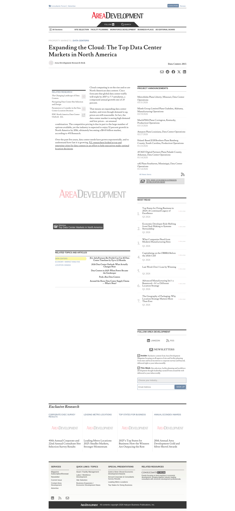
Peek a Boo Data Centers (109, 277)
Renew (183, 6)
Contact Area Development (56, 484)
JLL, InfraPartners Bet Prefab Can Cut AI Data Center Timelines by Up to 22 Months (109, 259)
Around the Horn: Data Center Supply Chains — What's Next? (109, 282)
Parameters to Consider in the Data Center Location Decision (66, 109)
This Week (161, 370)
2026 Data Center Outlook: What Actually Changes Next (109, 265)
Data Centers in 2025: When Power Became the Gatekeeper (109, 271)
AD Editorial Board (165, 30)
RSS (170, 340)
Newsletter (55, 477)
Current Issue (56, 480)
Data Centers (81, 40)
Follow (109, 24)
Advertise (72, 6)
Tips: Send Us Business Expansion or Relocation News (161, 181)
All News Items (145, 174)
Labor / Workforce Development (83, 476)
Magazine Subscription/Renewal (59, 473)
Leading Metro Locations (118, 482)
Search (126, 24)
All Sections (57, 30)
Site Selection (81, 480)
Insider (161, 359)
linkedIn (153, 340)
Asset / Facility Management (87, 472)
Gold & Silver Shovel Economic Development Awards (120, 473)
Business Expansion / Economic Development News (88, 484)
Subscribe (173, 6)
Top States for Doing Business (120, 485)
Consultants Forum (58, 6)
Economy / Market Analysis (67, 262)
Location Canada (63, 265)
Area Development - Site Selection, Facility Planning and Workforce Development (117, 15)
